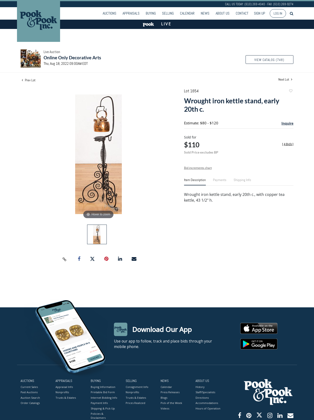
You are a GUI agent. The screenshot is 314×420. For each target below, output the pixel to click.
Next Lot (285, 79)
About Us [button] (223, 13)
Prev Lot (28, 80)
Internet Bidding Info (104, 397)
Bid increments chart (198, 168)
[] (287, 144)
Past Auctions (29, 392)
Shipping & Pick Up (103, 408)
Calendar (187, 13)
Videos (165, 408)
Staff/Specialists (205, 392)
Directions (202, 397)
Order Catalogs (30, 403)
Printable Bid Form (103, 392)
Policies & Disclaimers (98, 416)
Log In (278, 13)
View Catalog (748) (269, 60)
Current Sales (29, 386)
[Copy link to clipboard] (64, 259)
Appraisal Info (64, 386)
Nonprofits (62, 392)
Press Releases (170, 392)
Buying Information (103, 386)
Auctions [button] (109, 13)
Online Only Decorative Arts (72, 57)
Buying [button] (151, 13)
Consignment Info (137, 386)
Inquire (287, 123)
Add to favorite (290, 91)
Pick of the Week (171, 403)
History (200, 386)
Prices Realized (135, 403)
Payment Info (99, 403)
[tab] (195, 182)
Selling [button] (168, 13)
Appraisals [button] (131, 13)
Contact (242, 13)
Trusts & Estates (66, 397)
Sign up (259, 13)
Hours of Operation (208, 408)
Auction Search (30, 397)
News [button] (205, 13)
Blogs (164, 397)
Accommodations (207, 403)
